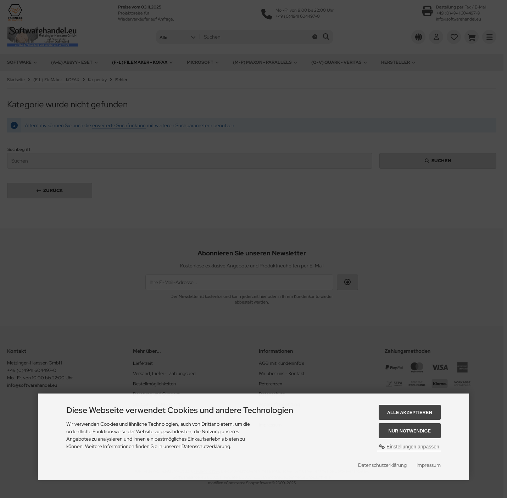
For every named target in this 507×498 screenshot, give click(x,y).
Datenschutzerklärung (382, 465)
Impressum (429, 465)
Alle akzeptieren (409, 412)
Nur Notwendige (410, 431)
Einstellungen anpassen (409, 446)
